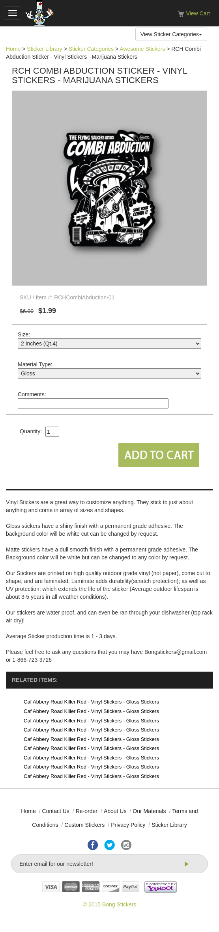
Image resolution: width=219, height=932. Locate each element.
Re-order (86, 811)
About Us (115, 811)
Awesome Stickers (142, 49)
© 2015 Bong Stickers (110, 904)
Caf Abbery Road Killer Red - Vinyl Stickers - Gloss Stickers (91, 702)
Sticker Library (44, 49)
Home (13, 49)
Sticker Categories (91, 49)
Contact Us (55, 811)
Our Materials (149, 811)
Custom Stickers (84, 825)
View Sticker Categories (171, 34)
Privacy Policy (128, 825)
